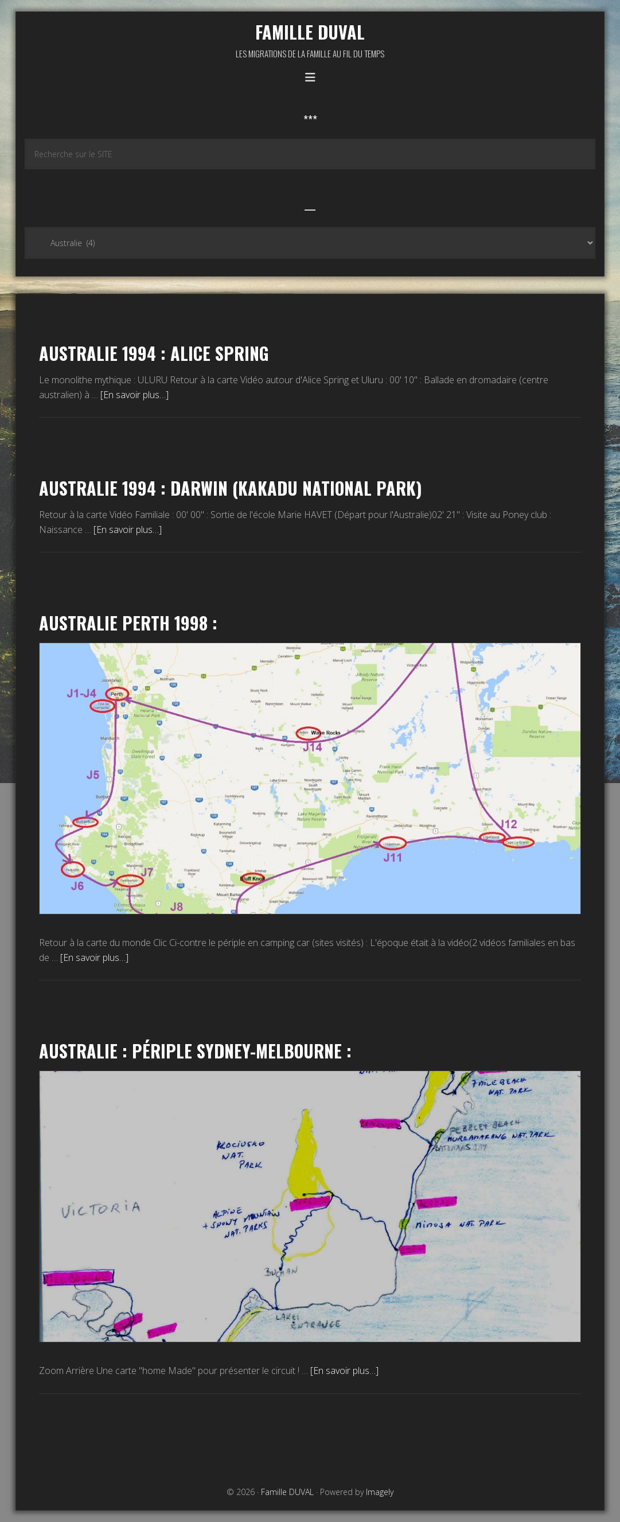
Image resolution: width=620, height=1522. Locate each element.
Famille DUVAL (310, 32)
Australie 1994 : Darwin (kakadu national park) (230, 488)
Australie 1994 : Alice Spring (154, 353)
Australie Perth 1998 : (128, 623)
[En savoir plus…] (134, 394)
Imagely (379, 1491)
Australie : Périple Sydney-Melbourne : (195, 1051)
